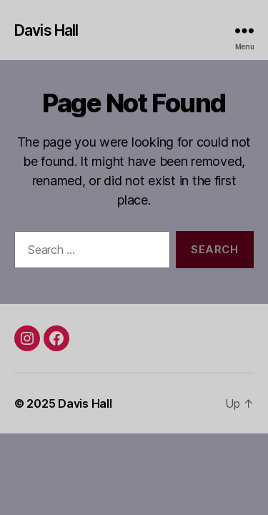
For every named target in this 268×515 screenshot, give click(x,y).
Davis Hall (46, 30)
